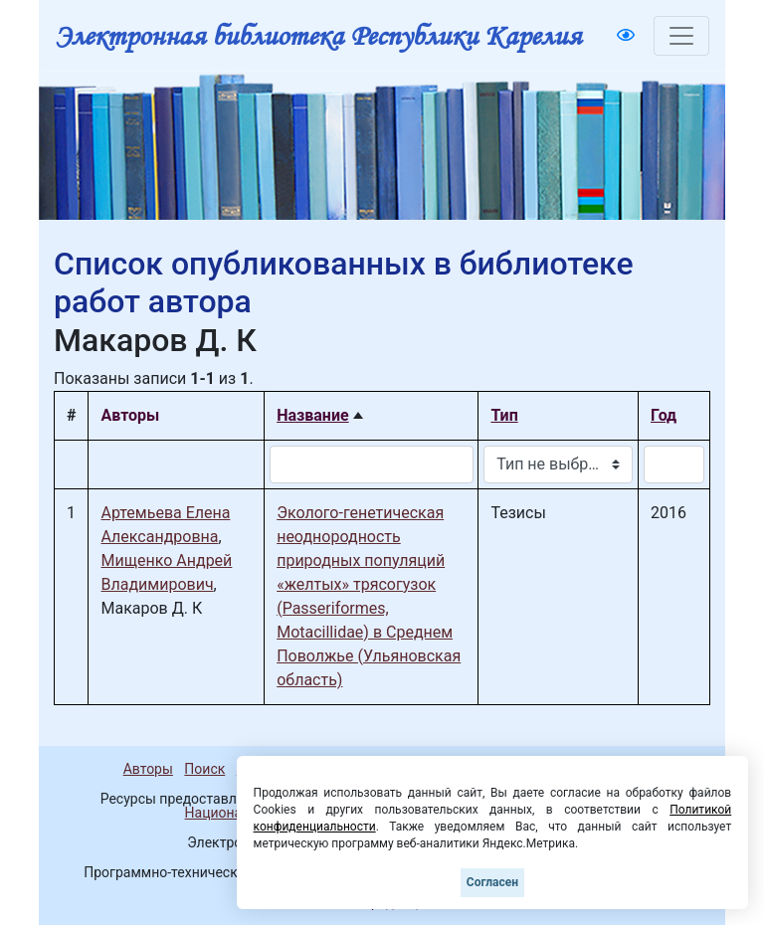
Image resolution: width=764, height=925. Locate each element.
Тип (503, 415)
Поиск (204, 769)
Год (663, 415)
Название (312, 415)
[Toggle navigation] (681, 36)
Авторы (148, 769)
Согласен (492, 882)
